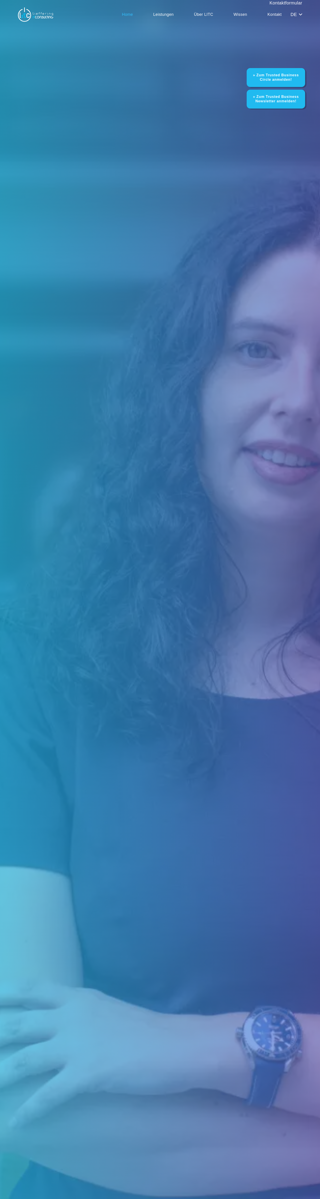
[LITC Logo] (35, 14)
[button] (296, 14)
